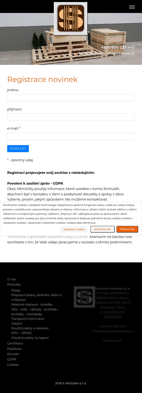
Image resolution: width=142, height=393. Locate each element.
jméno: (13, 90)
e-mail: (14, 129)
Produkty (14, 288)
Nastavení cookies (73, 229)
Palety (15, 294)
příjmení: (14, 110)
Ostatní (16, 327)
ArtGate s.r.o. (76, 383)
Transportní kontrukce (27, 322)
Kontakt (13, 357)
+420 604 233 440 (118, 47)
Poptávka (14, 352)
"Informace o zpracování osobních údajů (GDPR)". (48, 237)
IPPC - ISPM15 (21, 337)
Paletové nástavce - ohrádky (32, 308)
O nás (11, 283)
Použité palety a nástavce (30, 332)
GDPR (11, 363)
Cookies (13, 368)
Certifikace (15, 347)
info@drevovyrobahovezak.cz (107, 53)
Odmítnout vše (102, 229)
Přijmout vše (127, 229)
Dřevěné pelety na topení (29, 341)
